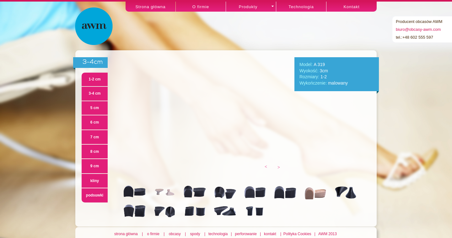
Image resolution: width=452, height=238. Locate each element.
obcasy (175, 234)
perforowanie (246, 234)
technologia (218, 234)
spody (195, 234)
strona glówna (127, 234)
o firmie (153, 234)
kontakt (270, 234)
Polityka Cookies (297, 234)
